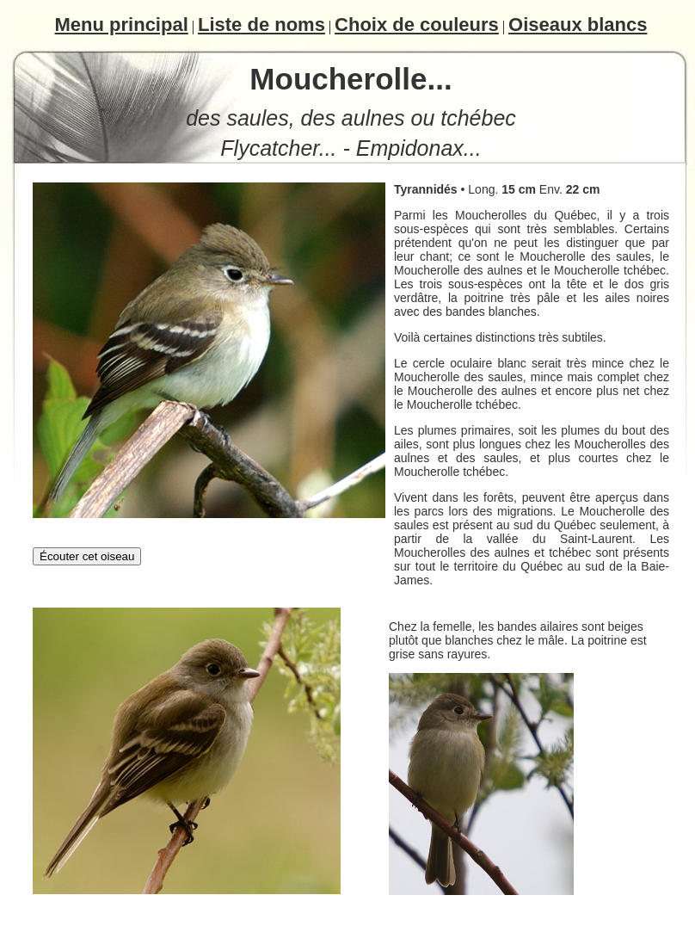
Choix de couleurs (417, 24)
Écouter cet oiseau (87, 556)
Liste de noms (261, 24)
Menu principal (121, 24)
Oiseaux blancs (577, 24)
